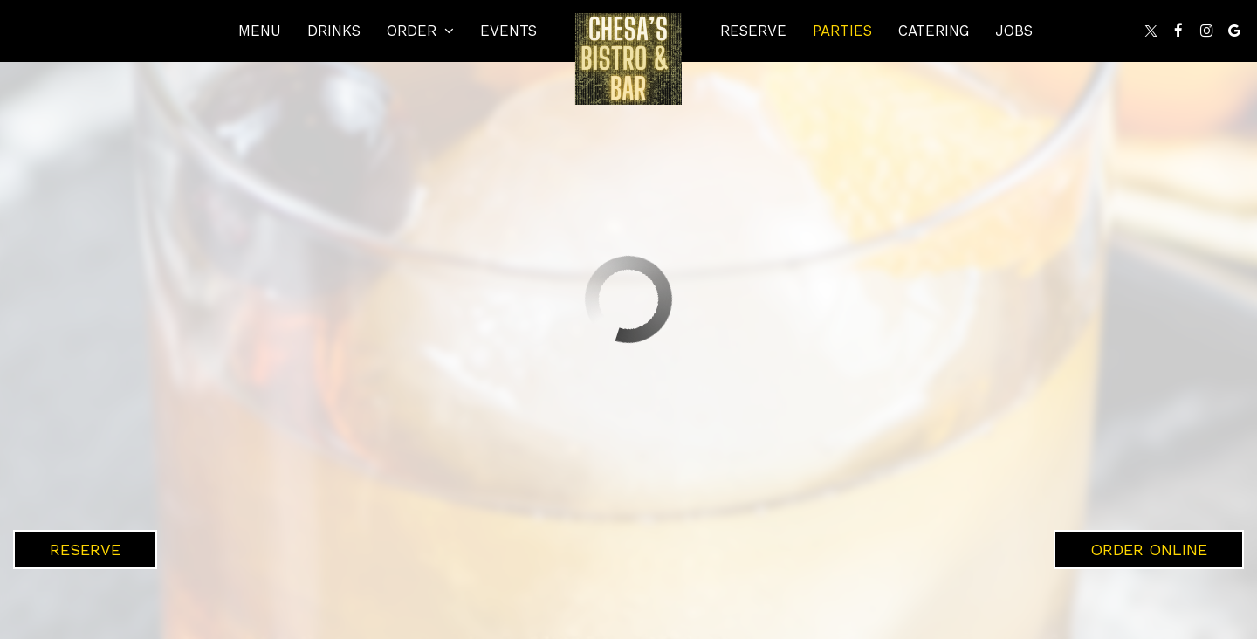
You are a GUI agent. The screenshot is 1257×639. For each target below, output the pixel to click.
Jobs (1014, 30)
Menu (259, 30)
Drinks (334, 30)
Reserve (753, 30)
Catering (933, 30)
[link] (628, 59)
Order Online (1148, 549)
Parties (842, 30)
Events (508, 30)
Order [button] (420, 30)
